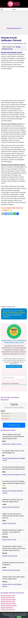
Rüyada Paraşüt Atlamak (9, 556)
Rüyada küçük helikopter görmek (11, 52)
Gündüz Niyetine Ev (7, 607)
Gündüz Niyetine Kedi (8, 597)
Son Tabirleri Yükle (14, 425)
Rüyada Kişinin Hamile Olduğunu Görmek (12, 585)
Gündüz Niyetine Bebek (8, 603)
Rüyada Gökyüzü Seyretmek (10, 507)
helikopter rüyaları (11, 306)
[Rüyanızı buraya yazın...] (13, 377)
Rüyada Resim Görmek (9, 539)
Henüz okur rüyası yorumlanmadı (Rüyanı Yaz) (13, 43)
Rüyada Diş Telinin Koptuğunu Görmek (13, 474)
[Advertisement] (14, 19)
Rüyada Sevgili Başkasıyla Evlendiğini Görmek (13, 459)
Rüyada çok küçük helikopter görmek (13, 165)
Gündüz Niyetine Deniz (8, 601)
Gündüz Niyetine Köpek (8, 599)
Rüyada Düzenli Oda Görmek (11, 570)
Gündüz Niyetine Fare (8, 609)
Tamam (19, 616)
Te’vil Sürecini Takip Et (14, 366)
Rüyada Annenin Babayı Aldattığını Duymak (12, 492)
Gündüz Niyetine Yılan (8, 595)
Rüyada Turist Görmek (9, 523)
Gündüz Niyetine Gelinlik (9, 605)
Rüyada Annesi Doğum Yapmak (11, 444)
